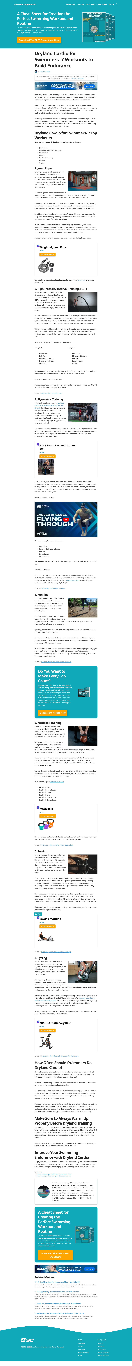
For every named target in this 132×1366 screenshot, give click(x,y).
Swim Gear (90, 4)
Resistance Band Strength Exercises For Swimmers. (60, 1056)
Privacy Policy (101, 1349)
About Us (100, 1343)
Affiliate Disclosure (103, 1352)
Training (80, 4)
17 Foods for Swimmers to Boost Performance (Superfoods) (58, 1303)
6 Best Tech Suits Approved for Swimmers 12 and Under (54, 1174)
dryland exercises (72, 580)
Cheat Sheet (102, 4)
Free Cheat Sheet (83, 1352)
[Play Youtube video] (66, 519)
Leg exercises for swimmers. (51, 393)
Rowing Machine (50, 919)
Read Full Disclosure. (78, 78)
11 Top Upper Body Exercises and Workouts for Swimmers (57, 1292)
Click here (81, 280)
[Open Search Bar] (116, 4)
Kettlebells (46, 808)
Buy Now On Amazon (47, 816)
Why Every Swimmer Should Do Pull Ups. (56, 952)
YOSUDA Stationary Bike (55, 1023)
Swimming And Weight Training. (53, 588)
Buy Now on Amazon (47, 254)
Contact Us (100, 1346)
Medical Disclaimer (103, 1355)
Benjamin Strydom (45, 71)
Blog (80, 1340)
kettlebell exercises (57, 782)
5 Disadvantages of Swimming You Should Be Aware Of (54, 1176)
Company (101, 1340)
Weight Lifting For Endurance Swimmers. (56, 662)
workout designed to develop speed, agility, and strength (49, 405)
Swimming (70, 4)
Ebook (111, 4)
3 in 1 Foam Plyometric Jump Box (57, 447)
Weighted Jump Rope (53, 247)
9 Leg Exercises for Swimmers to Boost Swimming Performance (59, 1313)
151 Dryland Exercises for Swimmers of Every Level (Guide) (57, 1282)
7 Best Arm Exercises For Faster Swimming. (57, 845)
